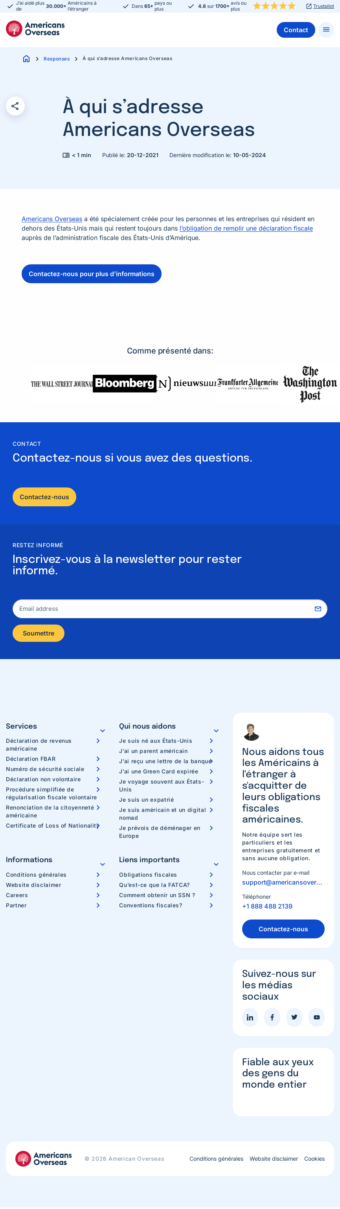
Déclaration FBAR (30, 760)
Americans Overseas (52, 219)
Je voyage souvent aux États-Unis (161, 787)
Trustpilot (323, 6)
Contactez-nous (44, 497)
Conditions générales (36, 876)
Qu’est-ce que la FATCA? (154, 886)
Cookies (314, 1160)
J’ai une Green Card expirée (158, 772)
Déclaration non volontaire (43, 780)
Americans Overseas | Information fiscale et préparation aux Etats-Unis (35, 28)
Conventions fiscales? (150, 906)
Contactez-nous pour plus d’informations (91, 274)
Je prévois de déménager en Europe (159, 833)
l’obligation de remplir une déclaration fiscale (246, 228)
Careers (17, 896)
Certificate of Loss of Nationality (53, 827)
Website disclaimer (33, 886)
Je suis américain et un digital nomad (162, 815)
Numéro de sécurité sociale (45, 770)
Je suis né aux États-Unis (155, 742)
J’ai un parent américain (153, 752)
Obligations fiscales (148, 876)
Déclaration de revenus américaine (39, 746)
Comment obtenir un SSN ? (157, 896)
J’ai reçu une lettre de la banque (165, 762)
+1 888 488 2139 (267, 908)
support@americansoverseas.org (283, 884)
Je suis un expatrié (146, 801)
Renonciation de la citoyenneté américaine (50, 813)
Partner (16, 906)
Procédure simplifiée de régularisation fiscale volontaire (51, 795)
